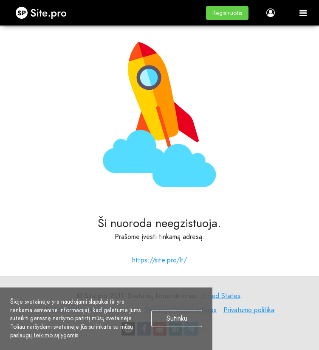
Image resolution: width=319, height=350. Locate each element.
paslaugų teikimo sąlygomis (44, 335)
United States (220, 296)
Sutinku (177, 319)
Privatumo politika (248, 310)
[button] (227, 13)
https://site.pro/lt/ (159, 260)
